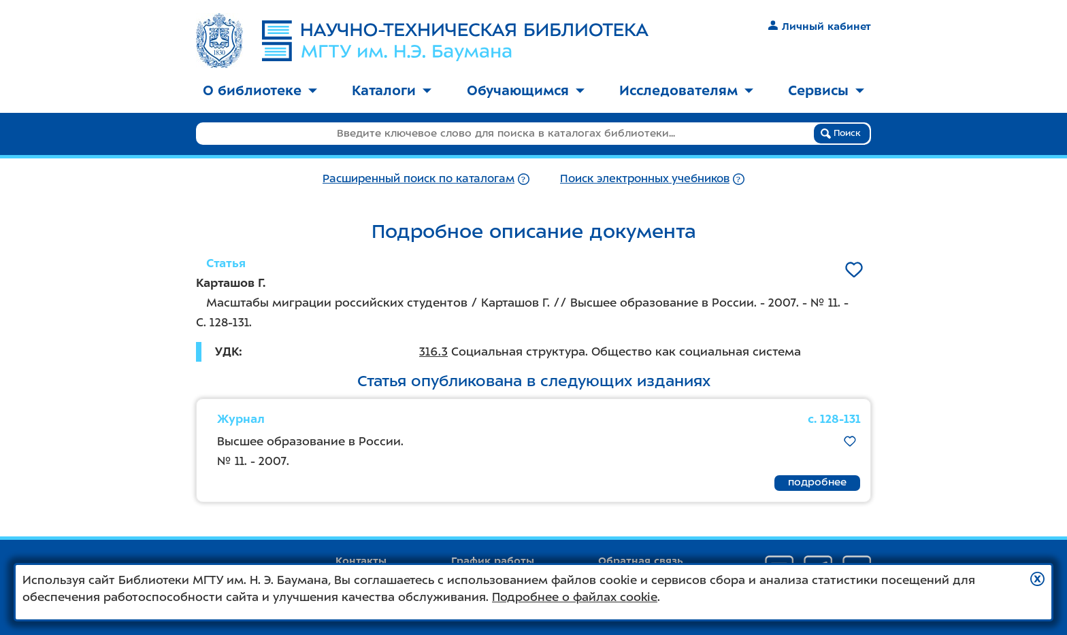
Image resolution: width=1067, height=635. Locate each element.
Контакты (361, 560)
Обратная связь (640, 560)
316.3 (433, 351)
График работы (492, 560)
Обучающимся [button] (526, 90)
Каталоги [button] (391, 90)
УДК (227, 351)
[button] (1037, 579)
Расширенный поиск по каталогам (418, 178)
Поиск (841, 133)
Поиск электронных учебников (644, 178)
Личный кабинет (819, 26)
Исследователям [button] (686, 90)
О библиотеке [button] (260, 90)
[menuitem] (260, 91)
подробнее (817, 482)
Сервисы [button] (826, 90)
